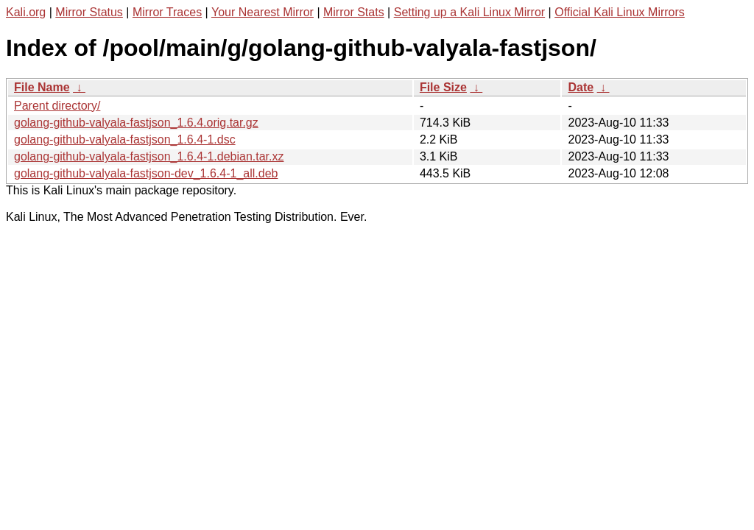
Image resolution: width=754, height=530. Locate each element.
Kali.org (26, 12)
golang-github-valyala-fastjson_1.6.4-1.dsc (125, 139)
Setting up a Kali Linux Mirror (469, 12)
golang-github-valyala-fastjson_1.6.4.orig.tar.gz (136, 122)
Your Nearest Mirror (262, 12)
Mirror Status (89, 12)
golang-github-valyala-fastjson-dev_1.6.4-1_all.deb (146, 173)
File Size (443, 87)
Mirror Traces (167, 12)
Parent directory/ (57, 105)
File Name (42, 87)
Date (580, 87)
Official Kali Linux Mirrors (619, 12)
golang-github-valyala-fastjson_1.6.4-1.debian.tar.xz (148, 156)
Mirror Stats (353, 12)
